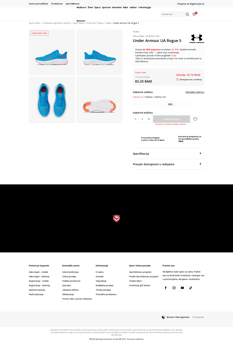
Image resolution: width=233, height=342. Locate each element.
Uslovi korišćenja (70, 272)
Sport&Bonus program (140, 272)
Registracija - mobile (39, 280)
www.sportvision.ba (103, 339)
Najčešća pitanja (37, 289)
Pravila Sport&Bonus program (143, 276)
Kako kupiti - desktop (39, 276)
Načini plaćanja (36, 294)
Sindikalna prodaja (104, 285)
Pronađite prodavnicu (106, 294)
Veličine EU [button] (138, 97)
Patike (136, 31)
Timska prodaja (103, 289)
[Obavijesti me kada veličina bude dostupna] (136, 104)
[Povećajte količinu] (148, 119)
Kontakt (100, 276)
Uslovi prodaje (69, 276)
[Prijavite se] (194, 14)
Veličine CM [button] (160, 97)
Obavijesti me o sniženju (191, 79)
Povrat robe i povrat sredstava (77, 298)
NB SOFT (122, 339)
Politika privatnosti (71, 280)
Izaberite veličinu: (143, 92)
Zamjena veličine (70, 289)
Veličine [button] (148, 97)
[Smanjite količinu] (135, 119)
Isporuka (66, 285)
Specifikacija (167, 153)
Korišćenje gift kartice (139, 285)
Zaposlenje (101, 280)
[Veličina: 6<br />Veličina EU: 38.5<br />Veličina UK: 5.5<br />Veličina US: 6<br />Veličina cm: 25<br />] (170, 104)
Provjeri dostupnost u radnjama (167, 164)
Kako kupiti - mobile (38, 272)
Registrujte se (197, 3)
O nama (99, 272)
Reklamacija (68, 294)
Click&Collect (135, 280)
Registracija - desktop (39, 285)
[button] (175, 14)
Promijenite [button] (198, 317)
